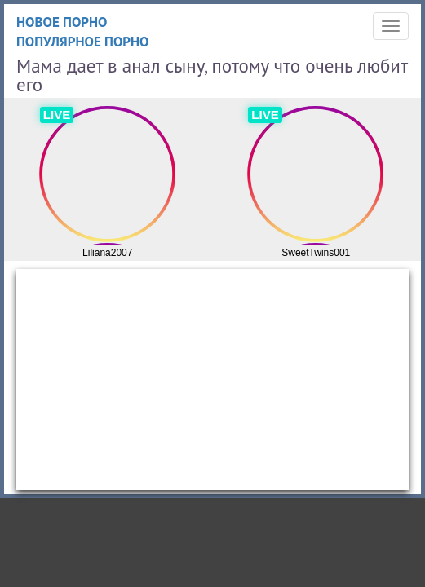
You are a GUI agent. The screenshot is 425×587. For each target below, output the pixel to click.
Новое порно (62, 22)
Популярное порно (82, 42)
